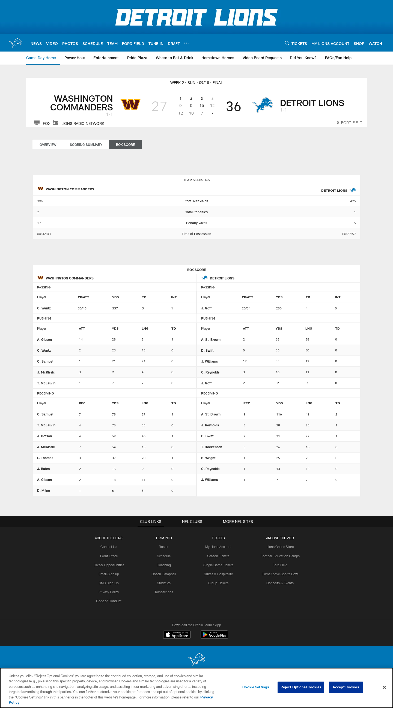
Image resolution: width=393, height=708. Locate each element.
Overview (48, 144)
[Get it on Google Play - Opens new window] (214, 637)
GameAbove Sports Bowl (280, 574)
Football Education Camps (280, 556)
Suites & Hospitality (218, 574)
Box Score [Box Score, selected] (125, 144)
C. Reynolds (210, 372)
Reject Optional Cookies (301, 691)
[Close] (384, 691)
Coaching (164, 565)
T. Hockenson (211, 447)
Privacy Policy (109, 591)
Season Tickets (218, 556)
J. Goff (206, 308)
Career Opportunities (109, 565)
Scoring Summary (86, 144)
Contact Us (109, 547)
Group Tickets (218, 583)
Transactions (163, 591)
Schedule (164, 556)
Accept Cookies (346, 691)
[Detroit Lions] (196, 659)
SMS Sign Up (109, 583)
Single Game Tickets (218, 565)
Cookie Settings (255, 691)
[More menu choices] (186, 43)
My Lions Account (218, 547)
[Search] (287, 43)
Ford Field (280, 565)
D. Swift (207, 350)
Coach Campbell (163, 574)
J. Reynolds (210, 425)
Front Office (109, 556)
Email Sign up (109, 574)
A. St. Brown (211, 339)
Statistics (164, 583)
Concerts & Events (280, 583)
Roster (164, 547)
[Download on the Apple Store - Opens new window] (177, 635)
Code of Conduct (109, 600)
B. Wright (208, 458)
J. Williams (209, 361)
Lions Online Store (280, 547)
